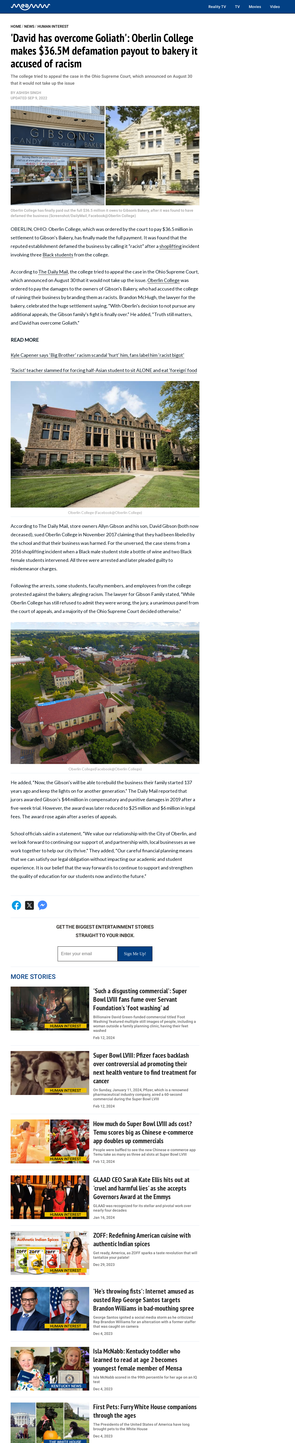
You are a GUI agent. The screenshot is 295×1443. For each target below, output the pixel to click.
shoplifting (170, 246)
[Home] (30, 7)
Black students (57, 254)
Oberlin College (163, 280)
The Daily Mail (53, 272)
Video (275, 7)
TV (237, 7)
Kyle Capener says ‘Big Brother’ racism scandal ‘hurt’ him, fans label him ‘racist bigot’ (97, 355)
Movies (255, 7)
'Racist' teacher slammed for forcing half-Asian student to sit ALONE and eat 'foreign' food (104, 370)
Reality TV (217, 7)
